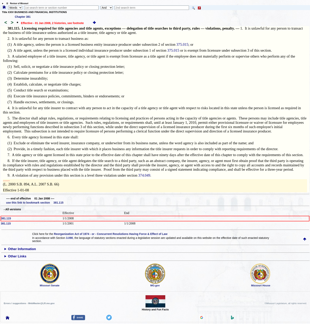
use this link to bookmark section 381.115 (34, 202)
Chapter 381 (23, 16)
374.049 (144, 175)
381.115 (6, 218)
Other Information (22, 249)
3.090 (69, 237)
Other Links (17, 256)
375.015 (182, 44)
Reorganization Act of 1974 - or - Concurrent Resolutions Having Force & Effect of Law (110, 234)
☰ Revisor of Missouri (16, 3)
